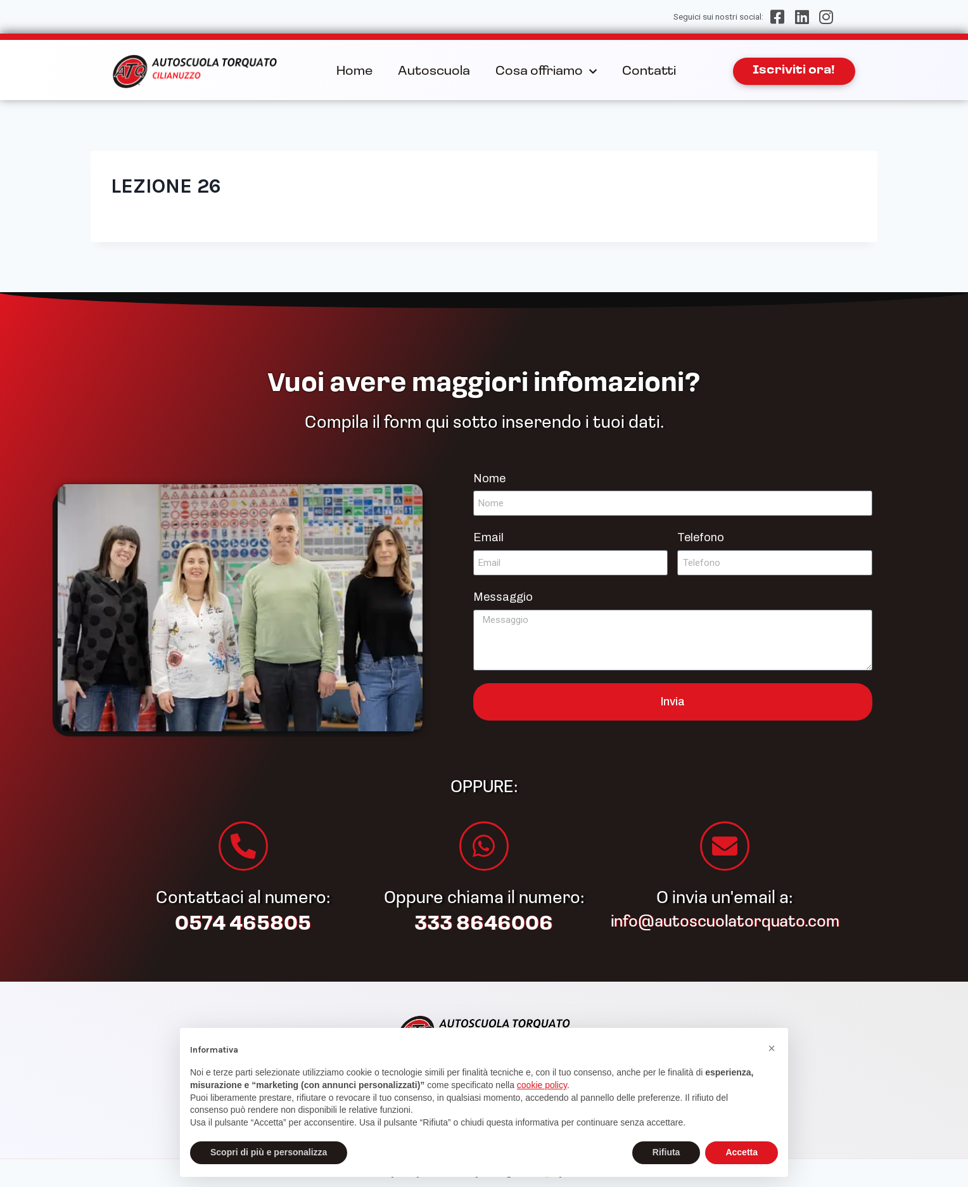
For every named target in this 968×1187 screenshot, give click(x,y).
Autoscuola (434, 71)
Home (354, 71)
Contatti (649, 71)
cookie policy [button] (542, 1085)
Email (488, 537)
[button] (771, 1048)
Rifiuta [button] (666, 1152)
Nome (489, 478)
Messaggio (503, 597)
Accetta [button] (741, 1152)
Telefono (700, 537)
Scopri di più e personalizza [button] (268, 1152)
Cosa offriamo (546, 71)
